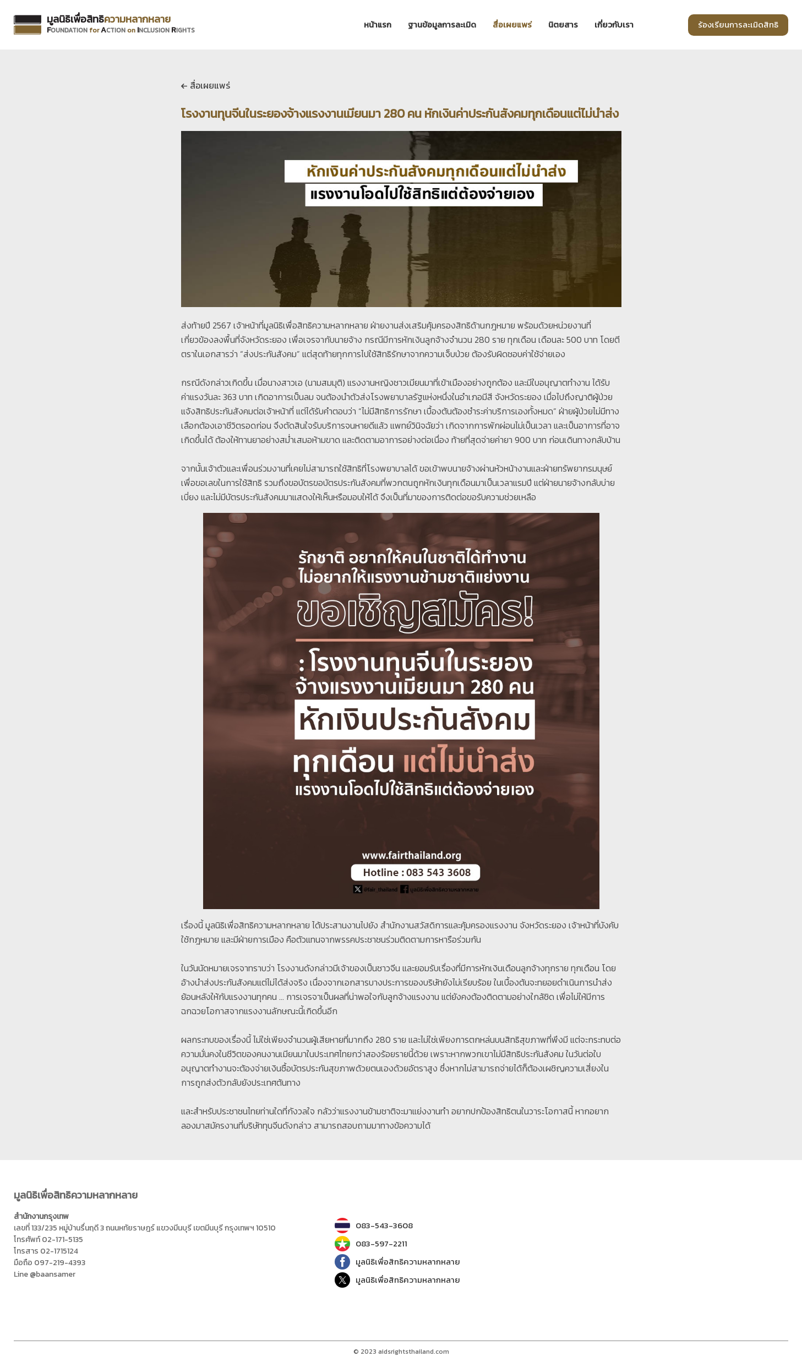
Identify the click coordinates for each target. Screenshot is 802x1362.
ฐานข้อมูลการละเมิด (442, 25)
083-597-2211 (371, 1243)
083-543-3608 (374, 1225)
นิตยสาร (563, 25)
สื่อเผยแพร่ (205, 85)
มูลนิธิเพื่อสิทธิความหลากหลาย (397, 1262)
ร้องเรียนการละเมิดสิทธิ (738, 24)
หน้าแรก (377, 25)
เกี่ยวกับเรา (614, 25)
